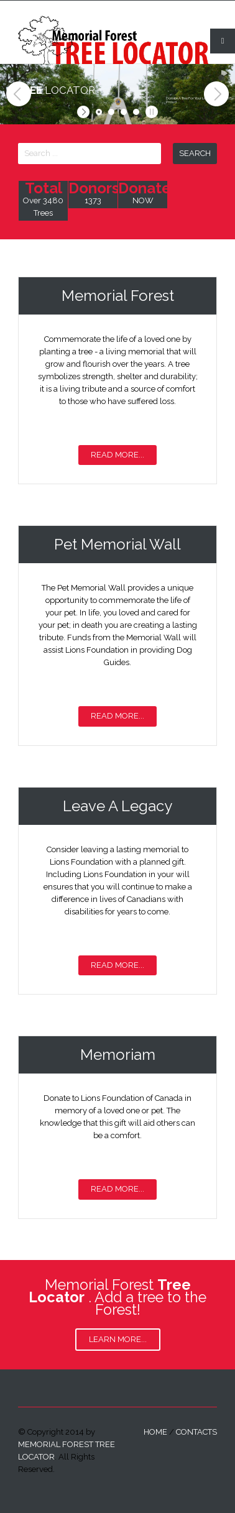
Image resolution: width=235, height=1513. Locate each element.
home (155, 1432)
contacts (196, 1432)
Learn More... (118, 1339)
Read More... (117, 454)
